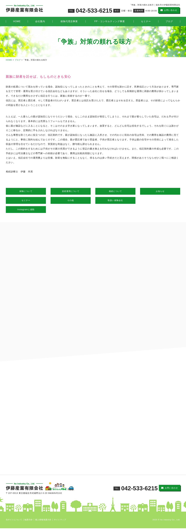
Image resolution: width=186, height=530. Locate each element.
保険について (25, 191)
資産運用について (70, 191)
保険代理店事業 (69, 21)
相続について (115, 191)
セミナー (146, 21)
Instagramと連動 (25, 209)
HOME (17, 21)
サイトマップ (60, 521)
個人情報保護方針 (43, 521)
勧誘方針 (29, 521)
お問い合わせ (170, 10)
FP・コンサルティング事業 (109, 21)
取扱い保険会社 (115, 200)
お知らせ (160, 191)
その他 (70, 200)
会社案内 (40, 21)
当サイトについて (14, 521)
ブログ (169, 21)
